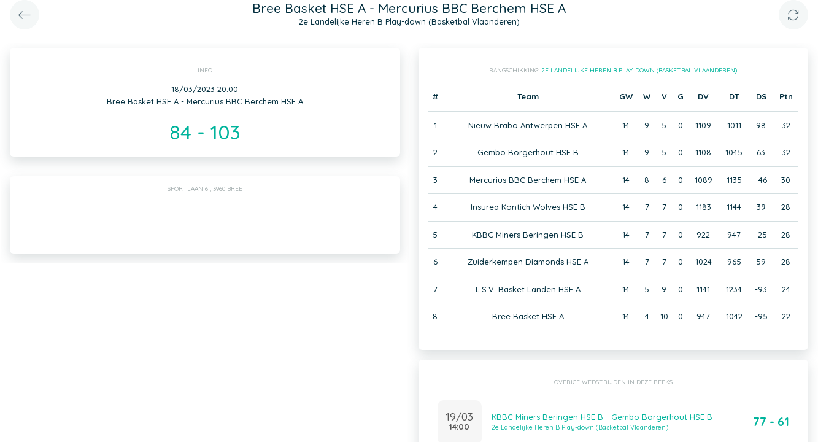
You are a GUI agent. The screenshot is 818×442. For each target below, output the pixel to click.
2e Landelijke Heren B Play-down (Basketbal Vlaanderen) (639, 70)
